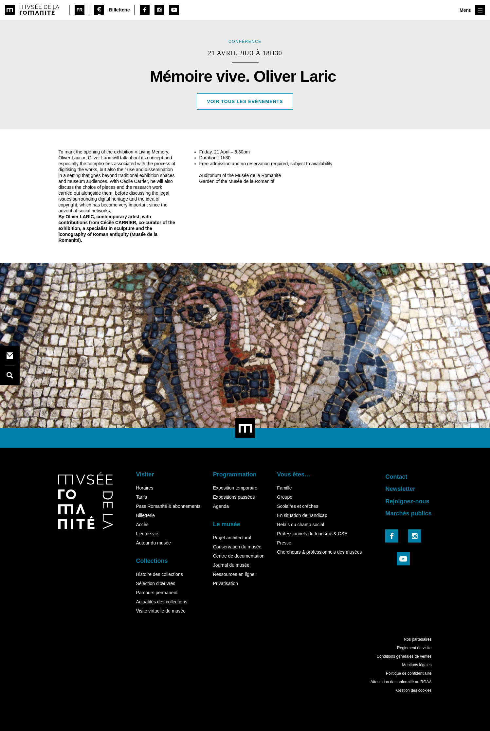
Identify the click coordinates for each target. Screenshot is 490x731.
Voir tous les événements (245, 101)
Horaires (144, 487)
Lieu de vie (147, 533)
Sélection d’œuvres (155, 583)
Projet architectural (232, 537)
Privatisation (225, 583)
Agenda (221, 506)
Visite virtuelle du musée (160, 611)
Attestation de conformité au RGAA (401, 682)
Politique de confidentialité (408, 673)
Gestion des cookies (413, 690)
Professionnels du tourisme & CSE (312, 533)
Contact (396, 476)
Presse (284, 542)
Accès (142, 524)
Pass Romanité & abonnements (168, 506)
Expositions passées (234, 497)
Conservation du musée (237, 546)
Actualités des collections (161, 601)
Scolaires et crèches (297, 506)
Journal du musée (231, 565)
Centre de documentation (238, 556)
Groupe (284, 497)
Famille (284, 487)
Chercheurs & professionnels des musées (319, 552)
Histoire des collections (159, 574)
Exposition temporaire (235, 487)
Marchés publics (408, 513)
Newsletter (400, 489)
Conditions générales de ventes (403, 656)
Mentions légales (416, 665)
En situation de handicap (302, 515)
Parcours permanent (156, 592)
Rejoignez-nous (407, 501)
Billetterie (145, 515)
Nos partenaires (418, 639)
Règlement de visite (414, 648)
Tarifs (141, 497)
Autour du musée (153, 542)
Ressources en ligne (234, 574)
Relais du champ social (300, 524)
